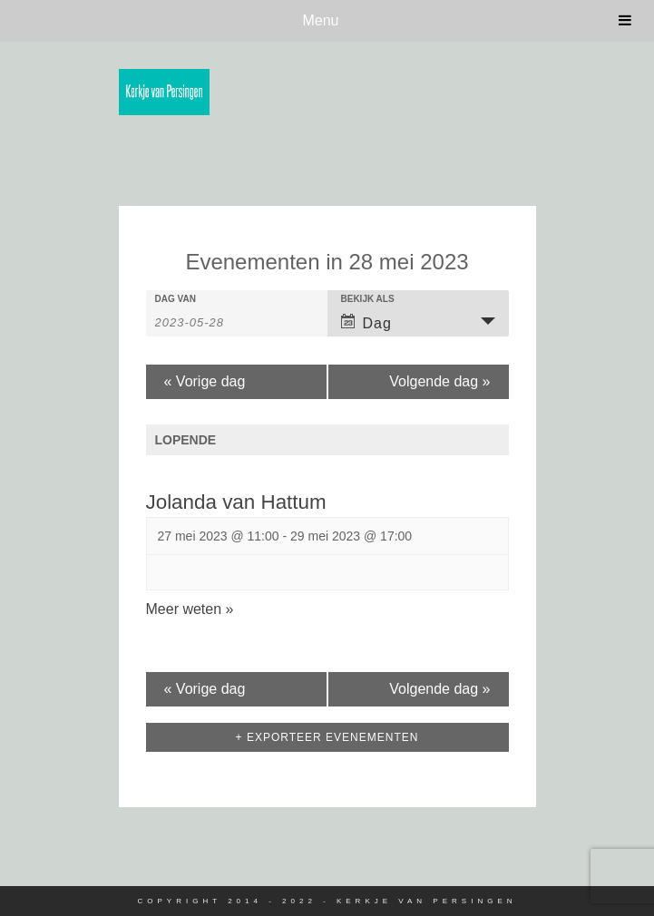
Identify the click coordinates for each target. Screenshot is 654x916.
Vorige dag (205, 381)
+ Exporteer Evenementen (327, 737)
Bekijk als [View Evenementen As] (368, 299)
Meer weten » (190, 609)
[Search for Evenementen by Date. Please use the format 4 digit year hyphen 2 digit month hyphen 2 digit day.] (200, 321)
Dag (366, 322)
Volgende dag (439, 381)
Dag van (175, 299)
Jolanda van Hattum (236, 502)
